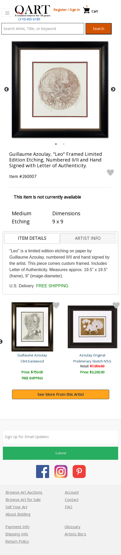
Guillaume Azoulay (33, 355)
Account (72, 492)
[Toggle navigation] (7, 13)
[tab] (32, 238)
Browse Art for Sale (23, 499)
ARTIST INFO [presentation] (88, 238)
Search (98, 28)
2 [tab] (63, 144)
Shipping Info (16, 533)
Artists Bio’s (75, 533)
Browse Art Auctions (23, 492)
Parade (33, 361)
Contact (72, 499)
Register (60, 9)
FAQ (68, 506)
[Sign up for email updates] (60, 436)
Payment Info (17, 526)
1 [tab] (56, 144)
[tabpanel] (60, 89)
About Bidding (18, 514)
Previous (6, 89)
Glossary (72, 526)
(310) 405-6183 (29, 19)
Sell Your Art (16, 506)
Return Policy (17, 541)
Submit (60, 453)
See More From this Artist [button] (60, 394)
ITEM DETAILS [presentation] (32, 238)
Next (113, 89)
